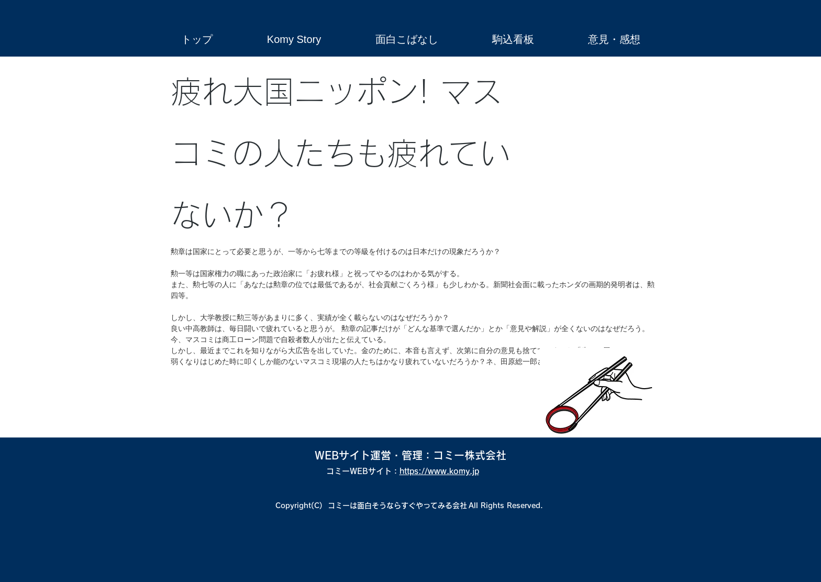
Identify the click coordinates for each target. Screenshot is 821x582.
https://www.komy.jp (439, 471)
